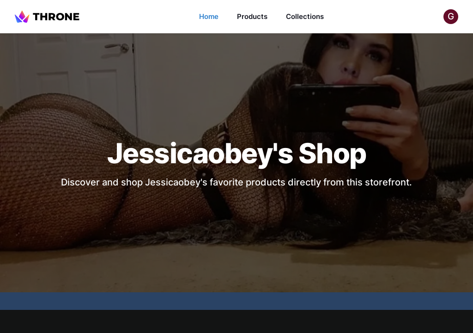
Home (208, 16)
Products (252, 16)
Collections (305, 16)
